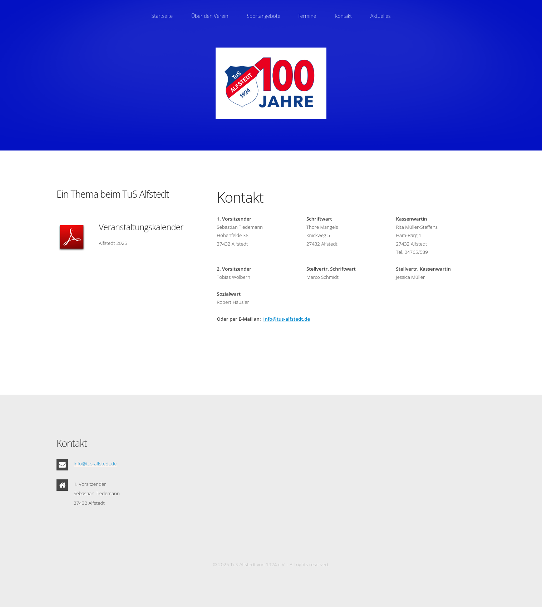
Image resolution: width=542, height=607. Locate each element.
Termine (306, 16)
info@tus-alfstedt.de (286, 319)
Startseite (162, 16)
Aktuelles (380, 16)
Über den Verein (209, 16)
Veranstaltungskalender (141, 227)
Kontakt (343, 16)
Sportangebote (263, 16)
